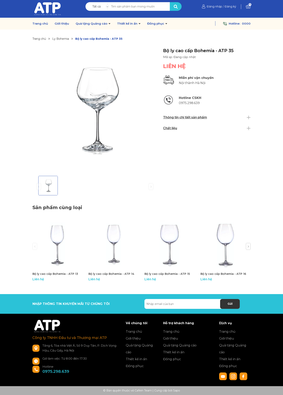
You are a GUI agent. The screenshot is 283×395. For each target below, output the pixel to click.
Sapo (176, 390)
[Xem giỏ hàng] (248, 6)
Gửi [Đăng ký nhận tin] (230, 303)
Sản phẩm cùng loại (57, 207)
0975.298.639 (55, 371)
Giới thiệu (62, 23)
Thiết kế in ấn (127, 23)
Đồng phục (156, 23)
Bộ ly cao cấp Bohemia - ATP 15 (167, 274)
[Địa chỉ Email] (192, 304)
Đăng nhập (214, 6)
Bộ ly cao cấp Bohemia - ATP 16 (223, 274)
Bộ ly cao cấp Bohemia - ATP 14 (111, 274)
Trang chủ (40, 23)
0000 (246, 23)
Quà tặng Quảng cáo (92, 23)
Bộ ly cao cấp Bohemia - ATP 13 (55, 274)
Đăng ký (230, 6)
